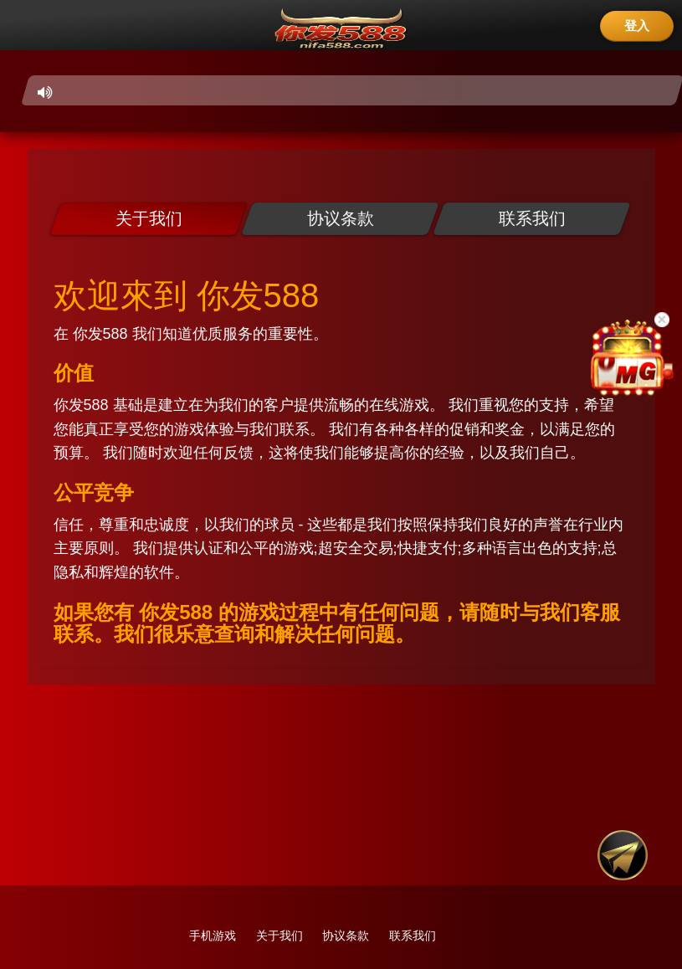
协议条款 (345, 935)
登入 (636, 25)
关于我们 (279, 935)
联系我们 (412, 935)
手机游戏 (212, 935)
